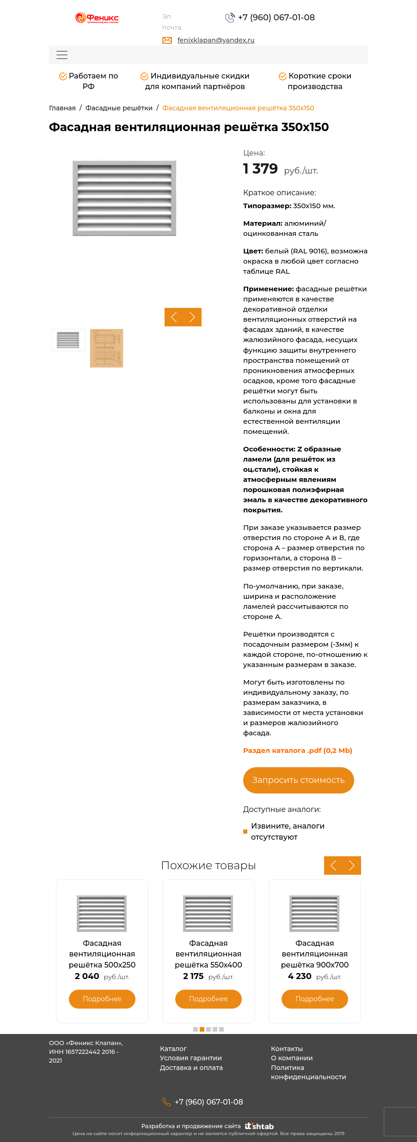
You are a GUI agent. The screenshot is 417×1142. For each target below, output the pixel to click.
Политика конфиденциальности (308, 1073)
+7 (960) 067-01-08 (275, 17)
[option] (125, 198)
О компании (292, 1058)
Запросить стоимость (298, 780)
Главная (62, 108)
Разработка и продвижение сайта (208, 1126)
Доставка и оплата (191, 1068)
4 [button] (215, 1029)
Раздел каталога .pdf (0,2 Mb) (297, 750)
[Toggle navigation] (62, 55)
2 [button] (202, 1029)
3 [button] (208, 1029)
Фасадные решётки (119, 108)
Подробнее (102, 999)
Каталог (173, 1049)
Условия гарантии (191, 1058)
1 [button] (195, 1029)
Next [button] (192, 317)
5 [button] (221, 1029)
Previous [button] (174, 317)
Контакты (287, 1049)
